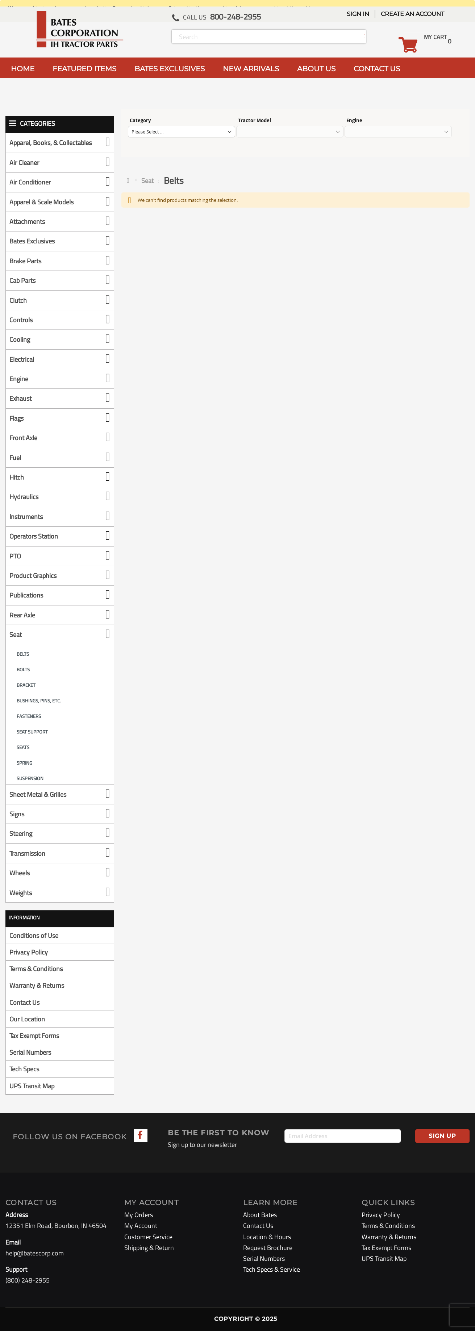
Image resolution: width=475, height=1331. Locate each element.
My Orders (138, 1215)
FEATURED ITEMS (84, 68)
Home (129, 180)
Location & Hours (267, 1237)
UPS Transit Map (31, 1086)
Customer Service (148, 1237)
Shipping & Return (149, 1248)
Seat (147, 181)
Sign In (358, 13)
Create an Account (412, 13)
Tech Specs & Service (271, 1269)
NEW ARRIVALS (251, 68)
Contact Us (24, 1002)
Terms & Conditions (36, 969)
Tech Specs (24, 1069)
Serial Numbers (30, 1052)
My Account (140, 1225)
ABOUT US (316, 68)
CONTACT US (377, 68)
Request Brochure (267, 1248)
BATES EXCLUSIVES (169, 68)
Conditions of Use (33, 935)
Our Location (27, 1019)
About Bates (260, 1215)
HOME (22, 68)
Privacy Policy (28, 952)
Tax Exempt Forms (34, 1036)
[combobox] (268, 36)
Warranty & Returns (36, 985)
